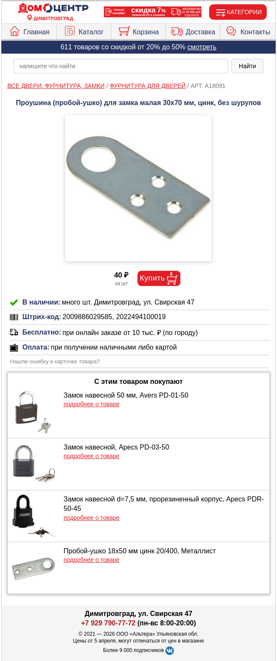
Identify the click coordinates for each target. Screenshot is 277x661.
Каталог (83, 30)
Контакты (247, 30)
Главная (28, 30)
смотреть (201, 47)
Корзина (138, 30)
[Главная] (53, 8)
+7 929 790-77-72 (108, 623)
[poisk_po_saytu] (121, 66)
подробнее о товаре (91, 404)
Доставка (192, 30)
